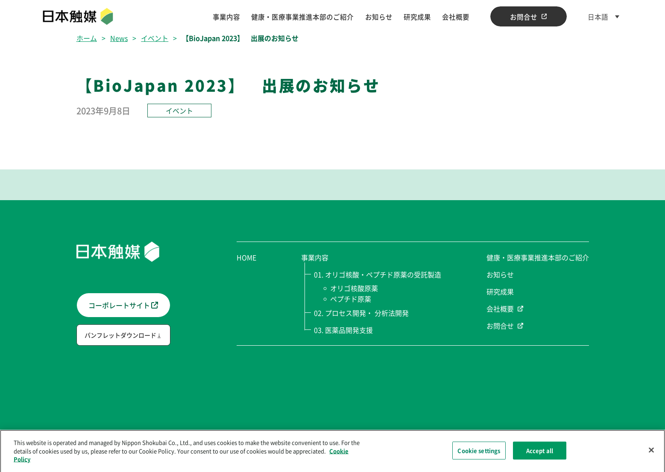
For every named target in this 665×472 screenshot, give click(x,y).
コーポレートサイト (123, 305)
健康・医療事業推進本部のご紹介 (302, 16)
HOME (246, 257)
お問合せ (528, 16)
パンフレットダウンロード (120, 335)
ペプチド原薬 (351, 299)
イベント (154, 38)
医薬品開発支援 (349, 330)
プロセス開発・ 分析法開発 (367, 313)
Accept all (539, 453)
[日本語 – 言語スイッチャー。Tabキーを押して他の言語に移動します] (603, 17)
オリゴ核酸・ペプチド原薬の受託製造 (383, 274)
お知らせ (379, 16)
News (119, 38)
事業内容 (226, 16)
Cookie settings (478, 453)
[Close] (651, 452)
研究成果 (417, 16)
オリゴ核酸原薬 (355, 288)
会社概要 (455, 16)
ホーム (86, 38)
